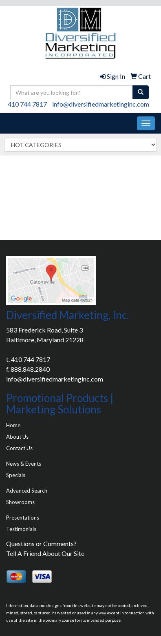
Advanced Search (26, 490)
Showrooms (20, 502)
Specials (15, 475)
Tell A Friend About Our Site (45, 553)
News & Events (23, 463)
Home (13, 425)
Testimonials (21, 529)
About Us (17, 436)
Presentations (22, 517)
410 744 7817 (27, 104)
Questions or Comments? (41, 543)
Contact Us (19, 448)
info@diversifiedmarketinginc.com (100, 104)
